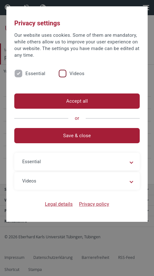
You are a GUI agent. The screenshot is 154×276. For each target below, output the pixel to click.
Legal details (59, 204)
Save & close (77, 135)
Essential (35, 73)
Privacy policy (94, 204)
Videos (77, 73)
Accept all (77, 101)
